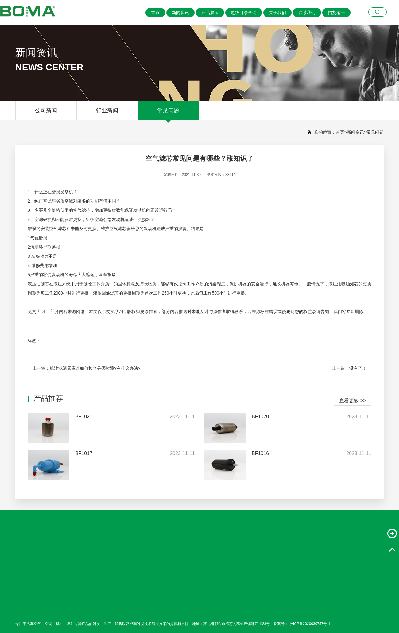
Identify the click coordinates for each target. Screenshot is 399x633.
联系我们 (307, 12)
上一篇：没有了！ (349, 368)
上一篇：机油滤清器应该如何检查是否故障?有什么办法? (87, 368)
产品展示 (210, 12)
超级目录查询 (244, 12)
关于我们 (277, 12)
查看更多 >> (352, 400)
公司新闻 (46, 113)
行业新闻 (107, 113)
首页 (155, 12)
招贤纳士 (336, 12)
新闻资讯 (180, 12)
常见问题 (168, 113)
